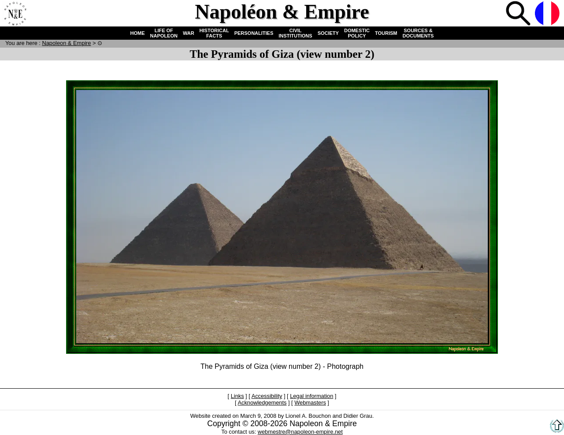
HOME (137, 33)
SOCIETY (328, 33)
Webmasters (310, 402)
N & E (66, 43)
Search (519, 14)
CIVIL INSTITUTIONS (295, 33)
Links (237, 396)
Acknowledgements (261, 402)
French (548, 14)
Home (15, 14)
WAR (188, 33)
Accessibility (267, 396)
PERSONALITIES (254, 33)
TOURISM (386, 33)
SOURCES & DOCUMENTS (418, 33)
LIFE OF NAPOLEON (164, 33)
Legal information (311, 396)
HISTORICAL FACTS (214, 33)
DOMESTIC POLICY (357, 33)
